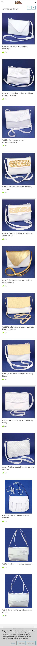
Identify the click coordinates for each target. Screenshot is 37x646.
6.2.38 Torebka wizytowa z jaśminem (17, 564)
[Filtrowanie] (29, 7)
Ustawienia (31, 643)
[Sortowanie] (33, 7)
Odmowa (22, 643)
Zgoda (13, 643)
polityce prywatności (21, 638)
